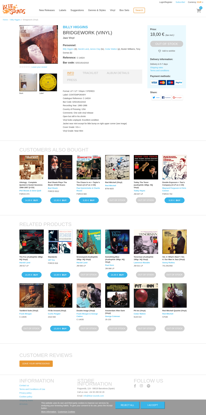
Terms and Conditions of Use (32, 389)
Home (5, 20)
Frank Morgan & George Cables (87, 315)
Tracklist (90, 73)
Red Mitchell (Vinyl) (113, 182)
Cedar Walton (111, 49)
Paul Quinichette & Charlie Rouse (88, 189)
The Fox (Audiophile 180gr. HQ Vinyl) (31, 258)
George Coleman (112, 316)
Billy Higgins (15, 20)
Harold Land (83, 49)
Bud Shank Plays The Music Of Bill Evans (57, 183)
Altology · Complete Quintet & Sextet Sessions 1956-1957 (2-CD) (31, 185)
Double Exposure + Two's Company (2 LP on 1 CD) (173, 183)
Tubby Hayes (139, 191)
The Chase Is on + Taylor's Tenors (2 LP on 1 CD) (88, 183)
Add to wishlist (168, 51)
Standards (52, 257)
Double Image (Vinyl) (86, 311)
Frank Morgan (25, 314)
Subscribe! (180, 2)
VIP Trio (51, 260)
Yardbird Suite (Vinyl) (28, 311)
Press (72, 80)
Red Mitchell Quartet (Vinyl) (174, 311)
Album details (118, 73)
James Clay (95, 49)
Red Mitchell (110, 185)
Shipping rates (156, 67)
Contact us (24, 385)
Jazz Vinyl (68, 38)
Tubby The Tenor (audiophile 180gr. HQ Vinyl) (143, 185)
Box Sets (125, 10)
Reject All (127, 405)
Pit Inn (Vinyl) (140, 311)
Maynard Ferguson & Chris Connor (174, 189)
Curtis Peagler (54, 314)
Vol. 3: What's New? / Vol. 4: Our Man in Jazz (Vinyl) (173, 258)
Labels (62, 10)
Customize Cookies (66, 412)
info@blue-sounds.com (93, 396)
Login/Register (166, 2)
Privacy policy (25, 393)
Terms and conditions (159, 70)
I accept (153, 405)
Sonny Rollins (168, 263)
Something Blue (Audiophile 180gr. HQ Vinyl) (115, 259)
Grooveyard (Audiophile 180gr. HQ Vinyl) (87, 258)
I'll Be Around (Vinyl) (57, 311)
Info (70, 73)
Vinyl (113, 10)
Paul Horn (109, 265)
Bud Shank (53, 188)
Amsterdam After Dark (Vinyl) (115, 312)
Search (139, 10)
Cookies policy (25, 397)
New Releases (47, 10)
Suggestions (77, 10)
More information (49, 412)
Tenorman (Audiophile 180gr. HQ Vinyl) (143, 258)
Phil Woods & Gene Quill (30, 191)
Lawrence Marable (142, 263)
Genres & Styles (97, 10)
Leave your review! (39, 67)
